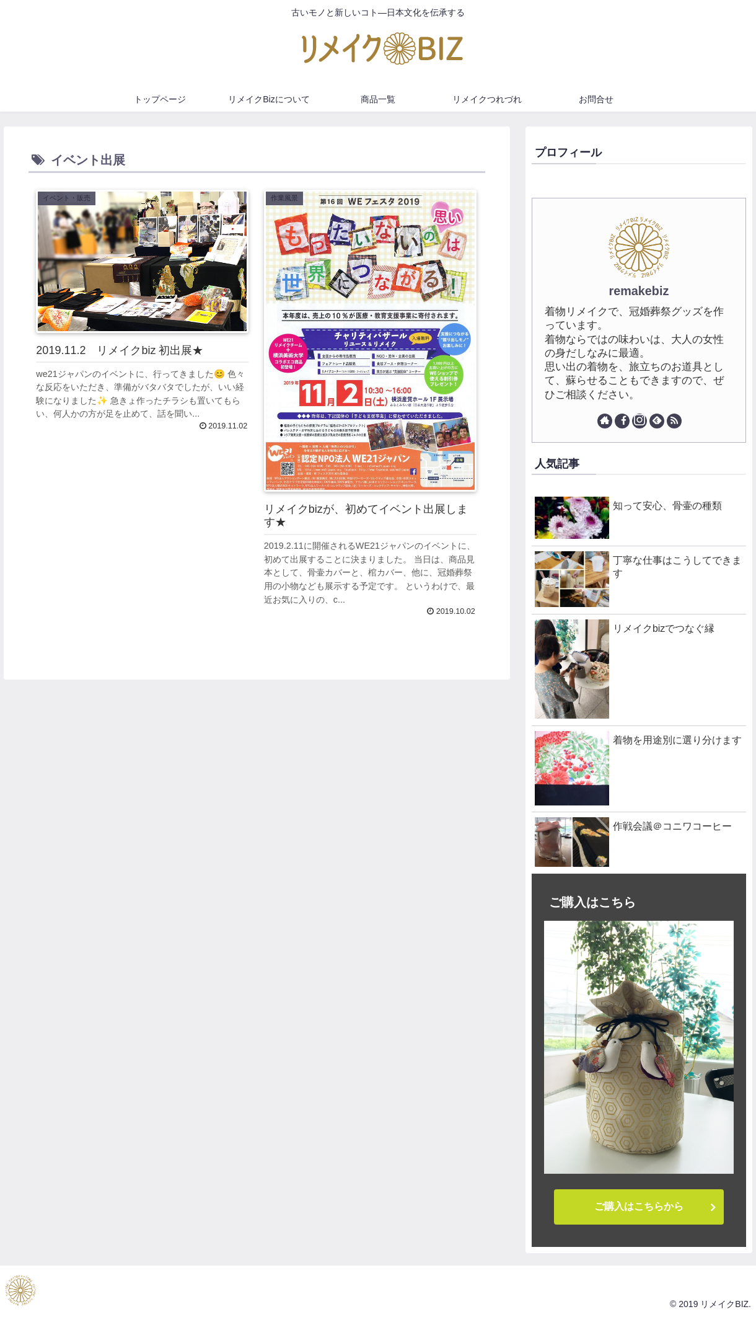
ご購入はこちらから (638, 1206)
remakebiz (639, 291)
